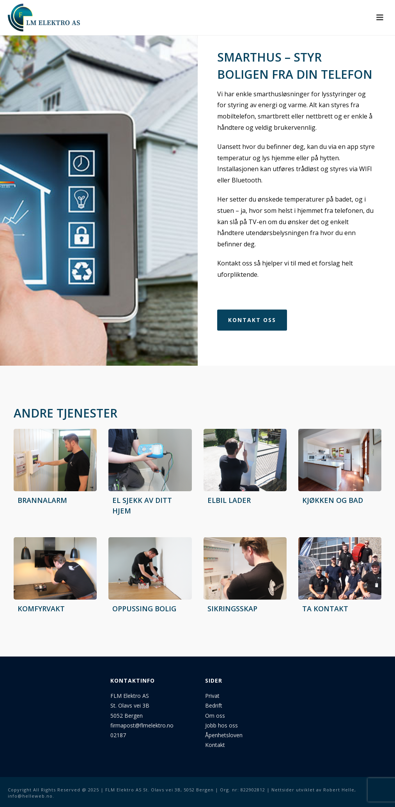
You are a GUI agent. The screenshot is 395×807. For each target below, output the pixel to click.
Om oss (215, 715)
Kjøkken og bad (332, 500)
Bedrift (214, 705)
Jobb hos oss (221, 725)
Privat (212, 695)
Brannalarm (42, 500)
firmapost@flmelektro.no (142, 725)
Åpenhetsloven (224, 735)
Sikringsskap (232, 608)
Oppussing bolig (144, 608)
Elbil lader (229, 500)
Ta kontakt (325, 608)
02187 (118, 735)
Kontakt (215, 745)
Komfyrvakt (41, 608)
